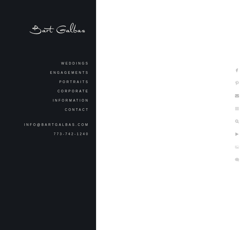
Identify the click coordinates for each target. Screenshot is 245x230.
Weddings (75, 63)
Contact (77, 109)
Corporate (73, 91)
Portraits (74, 82)
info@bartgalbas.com (56, 124)
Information (71, 100)
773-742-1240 (71, 134)
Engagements (69, 72)
